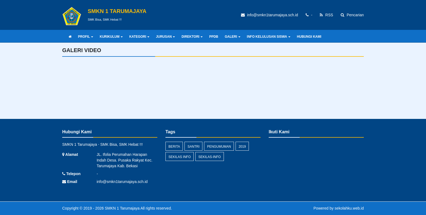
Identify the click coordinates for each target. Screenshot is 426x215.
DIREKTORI (192, 37)
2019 (242, 146)
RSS (326, 15)
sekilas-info (209, 157)
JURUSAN (165, 37)
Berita (174, 146)
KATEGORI (139, 37)
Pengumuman (219, 146)
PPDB (213, 37)
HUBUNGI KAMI (309, 37)
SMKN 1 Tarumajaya (122, 208)
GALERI (232, 37)
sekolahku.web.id (349, 208)
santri (193, 146)
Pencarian (352, 15)
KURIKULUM (111, 37)
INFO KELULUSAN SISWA (268, 37)
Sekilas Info (179, 157)
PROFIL (85, 37)
